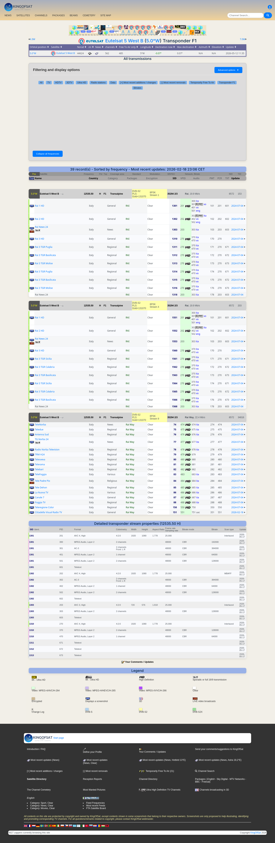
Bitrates (138, 88)
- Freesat (204, 781)
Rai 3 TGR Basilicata (45, 255)
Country (93, 178)
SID (174, 178)
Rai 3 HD (39, 238)
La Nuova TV (41, 492)
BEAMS (74, 15)
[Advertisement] (137, 120)
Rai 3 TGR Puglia (43, 247)
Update (235, 178)
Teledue (39, 429)
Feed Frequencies (95, 803)
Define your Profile (92, 750)
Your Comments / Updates (139, 662)
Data (113, 82)
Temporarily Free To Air (202, 82)
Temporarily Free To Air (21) (156, 771)
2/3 (176, 193)
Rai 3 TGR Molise (44, 263)
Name (38, 178)
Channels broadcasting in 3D (212, 789)
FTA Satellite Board (96, 808)
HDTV (58, 82)
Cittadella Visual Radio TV (48, 512)
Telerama (40, 464)
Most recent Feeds (95, 805)
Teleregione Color (44, 507)
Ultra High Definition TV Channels (159, 789)
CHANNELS (41, 15)
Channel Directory (148, 779)
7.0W (242, 39)
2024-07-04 (237, 205)
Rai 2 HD (39, 219)
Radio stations (98, 82)
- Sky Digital (221, 779)
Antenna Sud (42, 434)
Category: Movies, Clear (42, 808)
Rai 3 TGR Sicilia (43, 358)
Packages (200, 779)
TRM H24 (40, 454)
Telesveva (40, 459)
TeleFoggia (41, 474)
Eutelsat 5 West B (124, 40)
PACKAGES (58, 15)
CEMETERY (89, 15)
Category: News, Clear (41, 805)
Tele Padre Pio (42, 480)
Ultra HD (81, 82)
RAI (127, 205)
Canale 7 (39, 497)
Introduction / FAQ (36, 749)
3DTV (69, 82)
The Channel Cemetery (39, 789)
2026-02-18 (237, 512)
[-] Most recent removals (173, 82)
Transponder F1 (227, 82)
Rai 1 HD (39, 205)
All (41, 82)
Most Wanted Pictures (94, 789)
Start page (44, 738)
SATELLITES (23, 15)
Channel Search (204, 771)
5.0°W (153, 40)
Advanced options (228, 70)
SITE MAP (105, 15)
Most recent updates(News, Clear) (95, 761)
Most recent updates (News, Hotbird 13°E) (162, 760)
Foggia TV (40, 502)
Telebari (39, 469)
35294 (170, 193)
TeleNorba (40, 424)
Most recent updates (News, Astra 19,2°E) (218, 760)
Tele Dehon (41, 487)
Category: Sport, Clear (41, 803)
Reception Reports (92, 779)
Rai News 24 (41, 227)
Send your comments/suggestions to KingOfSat (219, 749)
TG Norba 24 (42, 439)
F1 (105, 193)
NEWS (8, 15)
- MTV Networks (236, 779)
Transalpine (116, 193)
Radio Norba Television (47, 449)
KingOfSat (255, 832)
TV (48, 82)
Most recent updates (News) (43, 760)
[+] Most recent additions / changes (138, 82)
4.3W (32, 39)
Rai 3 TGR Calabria (44, 367)
